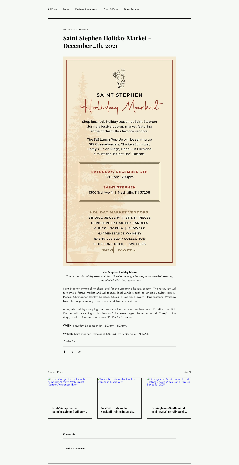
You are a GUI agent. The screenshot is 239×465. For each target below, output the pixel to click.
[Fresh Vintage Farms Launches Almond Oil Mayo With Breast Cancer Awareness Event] (70, 390)
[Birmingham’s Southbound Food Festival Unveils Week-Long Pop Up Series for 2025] (169, 390)
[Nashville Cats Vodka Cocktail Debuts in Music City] (120, 390)
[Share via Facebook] (64, 351)
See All (187, 372)
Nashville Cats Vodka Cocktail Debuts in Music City (117, 410)
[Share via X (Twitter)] (72, 351)
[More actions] (174, 29)
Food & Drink (110, 9)
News (66, 9)
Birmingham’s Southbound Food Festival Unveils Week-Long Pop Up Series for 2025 (168, 410)
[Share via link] (79, 351)
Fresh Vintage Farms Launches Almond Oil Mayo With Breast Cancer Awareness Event (69, 410)
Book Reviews (131, 9)
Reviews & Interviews (86, 9)
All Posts (52, 9)
